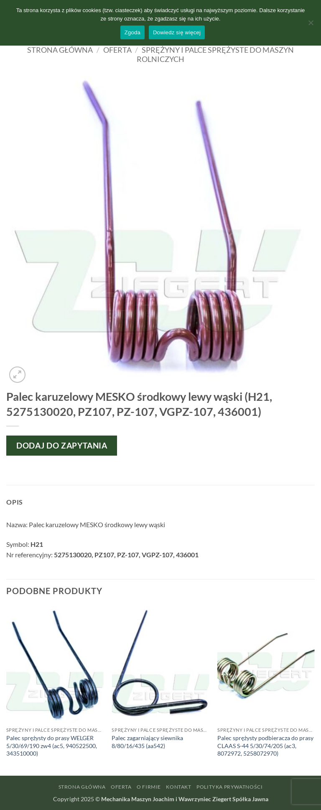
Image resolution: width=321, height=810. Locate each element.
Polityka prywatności (229, 787)
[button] (17, 375)
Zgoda (132, 32)
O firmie (149, 787)
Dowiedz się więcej (177, 32)
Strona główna (60, 49)
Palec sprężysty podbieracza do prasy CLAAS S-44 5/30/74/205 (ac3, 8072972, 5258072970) (265, 745)
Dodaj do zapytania (61, 445)
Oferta (117, 49)
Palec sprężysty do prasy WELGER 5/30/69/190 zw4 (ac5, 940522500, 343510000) (51, 745)
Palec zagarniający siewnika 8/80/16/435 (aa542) (147, 741)
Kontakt (178, 787)
